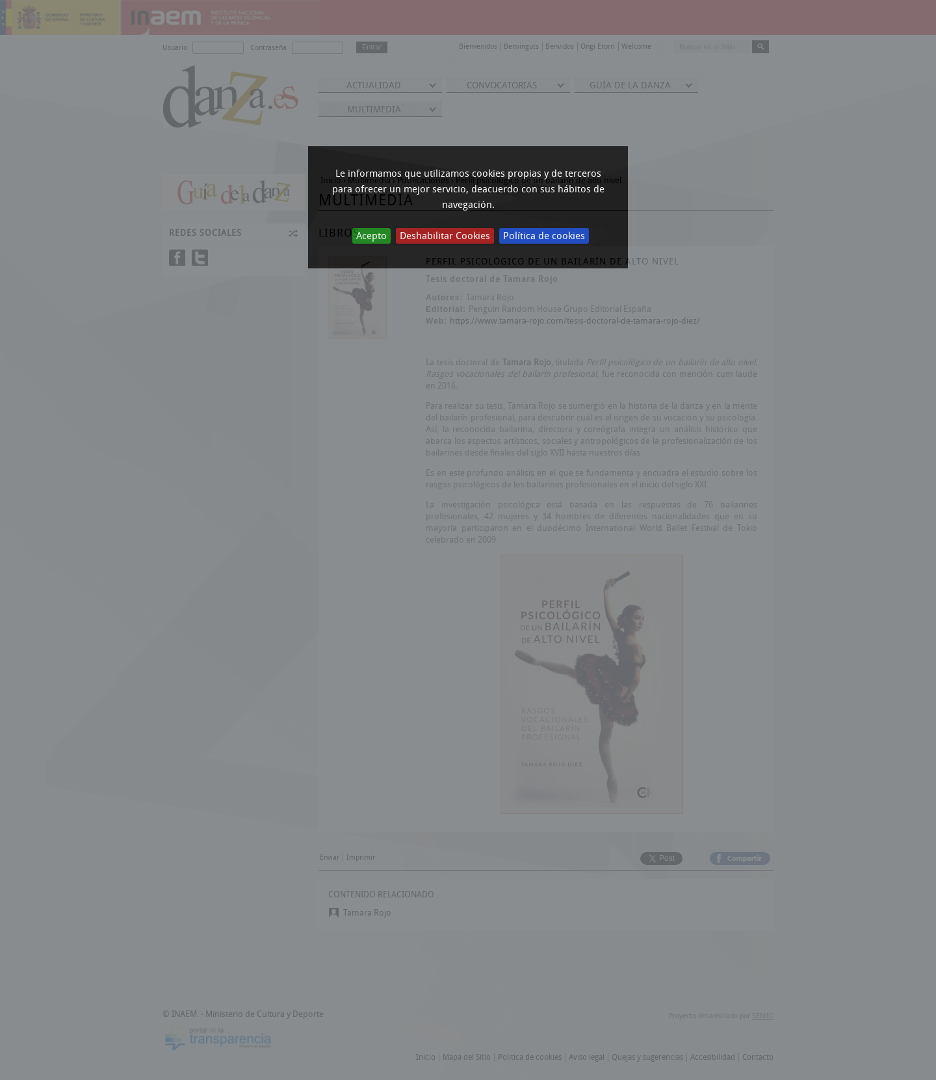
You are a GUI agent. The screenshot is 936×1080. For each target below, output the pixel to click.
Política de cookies (544, 236)
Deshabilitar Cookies (445, 236)
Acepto (371, 236)
